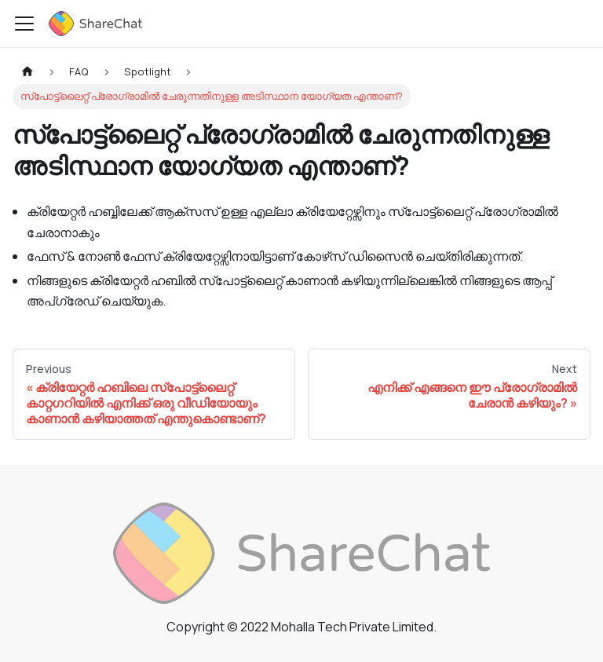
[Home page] (27, 72)
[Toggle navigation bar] (24, 23)
